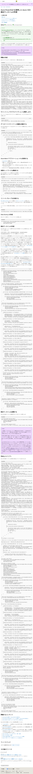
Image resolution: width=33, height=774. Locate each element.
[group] (16, 86)
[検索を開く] (27, 1)
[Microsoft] (16, 1)
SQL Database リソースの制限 (19, 253)
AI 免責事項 (2, 771)
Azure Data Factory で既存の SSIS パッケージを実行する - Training (11, 754)
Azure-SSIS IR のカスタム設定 (14, 451)
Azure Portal (5, 160)
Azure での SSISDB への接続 (7, 735)
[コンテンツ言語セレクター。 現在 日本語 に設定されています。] (3, 769)
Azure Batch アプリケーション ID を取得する (8, 20)
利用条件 (17, 772)
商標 (21, 772)
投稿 (16, 771)
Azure (4, 6)
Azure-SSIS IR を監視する (7, 726)
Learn (1, 6)
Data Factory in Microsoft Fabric (7, 30)
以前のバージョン (8, 771)
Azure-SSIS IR (5, 724)
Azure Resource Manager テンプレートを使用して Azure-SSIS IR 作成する (15, 718)
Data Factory (8, 6)
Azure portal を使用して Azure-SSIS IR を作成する (11, 717)
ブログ (13, 771)
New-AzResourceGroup (5, 200)
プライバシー (21, 771)
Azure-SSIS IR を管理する (7, 729)
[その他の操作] (31, 7)
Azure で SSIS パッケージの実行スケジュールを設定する (12, 737)
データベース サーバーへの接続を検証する (8, 19)
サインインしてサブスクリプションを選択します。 (9, 18)
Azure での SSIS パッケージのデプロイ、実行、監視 (12, 733)
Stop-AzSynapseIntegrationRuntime (10, 54)
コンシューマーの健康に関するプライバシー (7, 772)
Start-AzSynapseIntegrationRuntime (24, 52)
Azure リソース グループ (20, 200)
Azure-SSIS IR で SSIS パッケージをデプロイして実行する (13, 719)
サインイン (30, 1)
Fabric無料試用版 (6, 37)
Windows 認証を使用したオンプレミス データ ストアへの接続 (13, 736)
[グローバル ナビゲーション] (1, 1)
